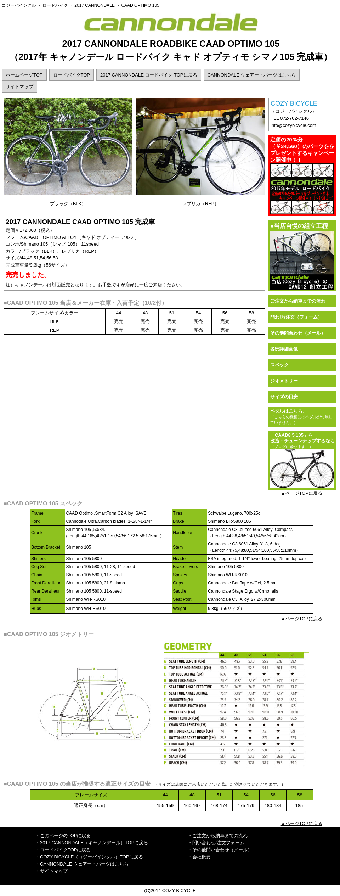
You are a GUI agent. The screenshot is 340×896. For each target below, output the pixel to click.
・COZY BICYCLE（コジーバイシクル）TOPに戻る (89, 856)
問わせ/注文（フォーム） (296, 317)
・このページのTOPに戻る (63, 835)
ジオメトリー (284, 380)
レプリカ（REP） (200, 203)
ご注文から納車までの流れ (297, 301)
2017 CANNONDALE (94, 5)
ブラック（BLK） (68, 203)
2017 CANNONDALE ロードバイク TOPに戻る (148, 75)
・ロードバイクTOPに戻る (63, 849)
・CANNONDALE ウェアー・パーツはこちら (82, 864)
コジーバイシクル (19, 5)
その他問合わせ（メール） (297, 333)
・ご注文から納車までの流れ (218, 835)
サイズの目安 (284, 396)
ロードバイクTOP (71, 75)
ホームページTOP (24, 75)
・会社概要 (199, 856)
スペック (279, 365)
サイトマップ (19, 86)
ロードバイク (55, 5)
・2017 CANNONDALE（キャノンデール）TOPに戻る (91, 842)
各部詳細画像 (284, 349)
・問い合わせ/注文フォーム (216, 842)
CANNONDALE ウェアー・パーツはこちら (252, 75)
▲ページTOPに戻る (301, 493)
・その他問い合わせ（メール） (220, 849)
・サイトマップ (51, 871)
